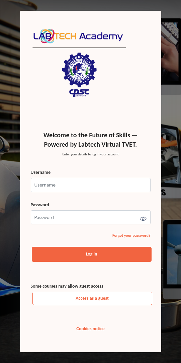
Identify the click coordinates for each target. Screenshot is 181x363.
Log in (91, 254)
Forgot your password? (131, 235)
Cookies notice (90, 329)
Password (40, 205)
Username (41, 172)
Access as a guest (92, 298)
